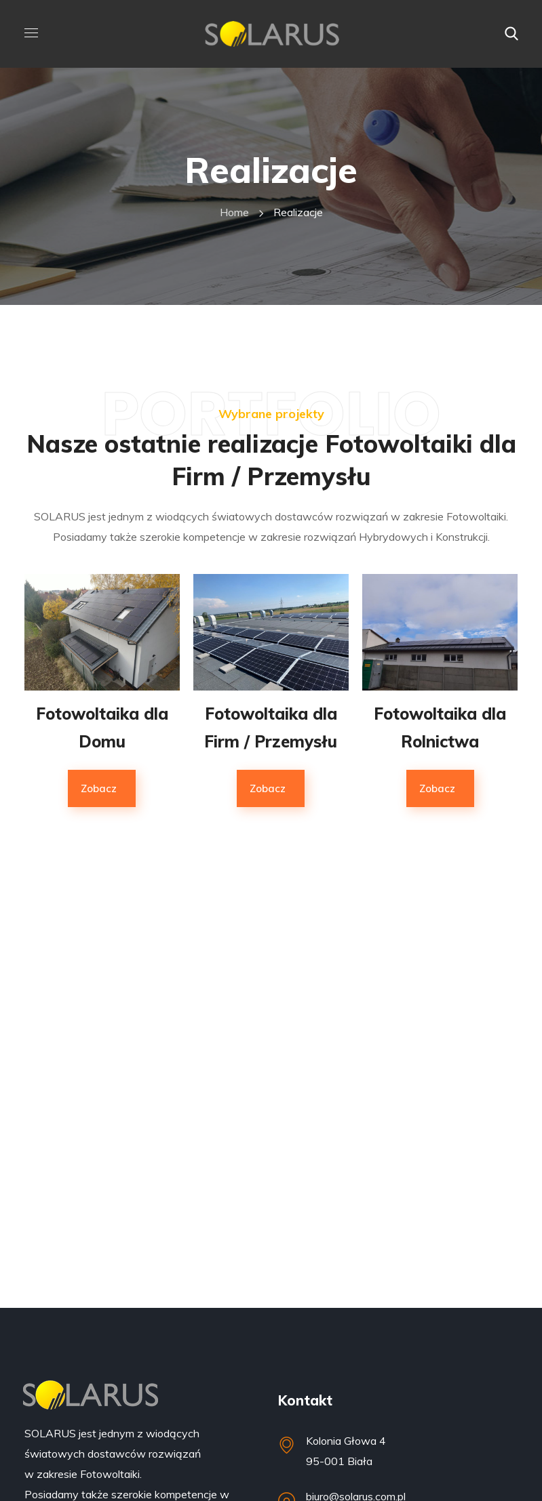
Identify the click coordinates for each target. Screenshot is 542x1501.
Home (234, 212)
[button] (511, 34)
